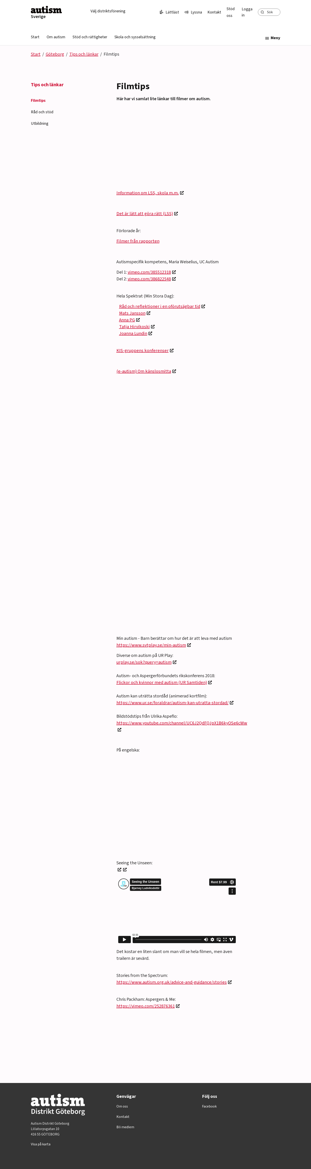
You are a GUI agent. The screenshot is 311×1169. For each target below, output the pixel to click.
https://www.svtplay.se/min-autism (151, 645)
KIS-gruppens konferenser (142, 350)
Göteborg (55, 54)
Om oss (122, 1106)
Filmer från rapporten (137, 241)
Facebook (209, 1106)
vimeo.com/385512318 (149, 272)
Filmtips (38, 100)
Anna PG (127, 320)
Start (35, 37)
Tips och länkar (83, 54)
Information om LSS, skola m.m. (147, 193)
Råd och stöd (42, 112)
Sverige (38, 17)
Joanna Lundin (133, 333)
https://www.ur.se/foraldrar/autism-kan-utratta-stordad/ (172, 703)
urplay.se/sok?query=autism (144, 662)
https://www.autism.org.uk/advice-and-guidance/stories (171, 982)
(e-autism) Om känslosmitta (143, 371)
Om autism (56, 37)
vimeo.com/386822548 (149, 279)
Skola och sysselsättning (135, 37)
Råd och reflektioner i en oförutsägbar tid (159, 306)
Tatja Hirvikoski (134, 327)
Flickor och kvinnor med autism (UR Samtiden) (161, 682)
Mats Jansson (132, 313)
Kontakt (214, 12)
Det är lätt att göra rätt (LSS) (144, 214)
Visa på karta (40, 1144)
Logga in (247, 12)
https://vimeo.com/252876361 (145, 1006)
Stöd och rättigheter (90, 37)
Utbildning (39, 123)
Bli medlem (125, 1127)
